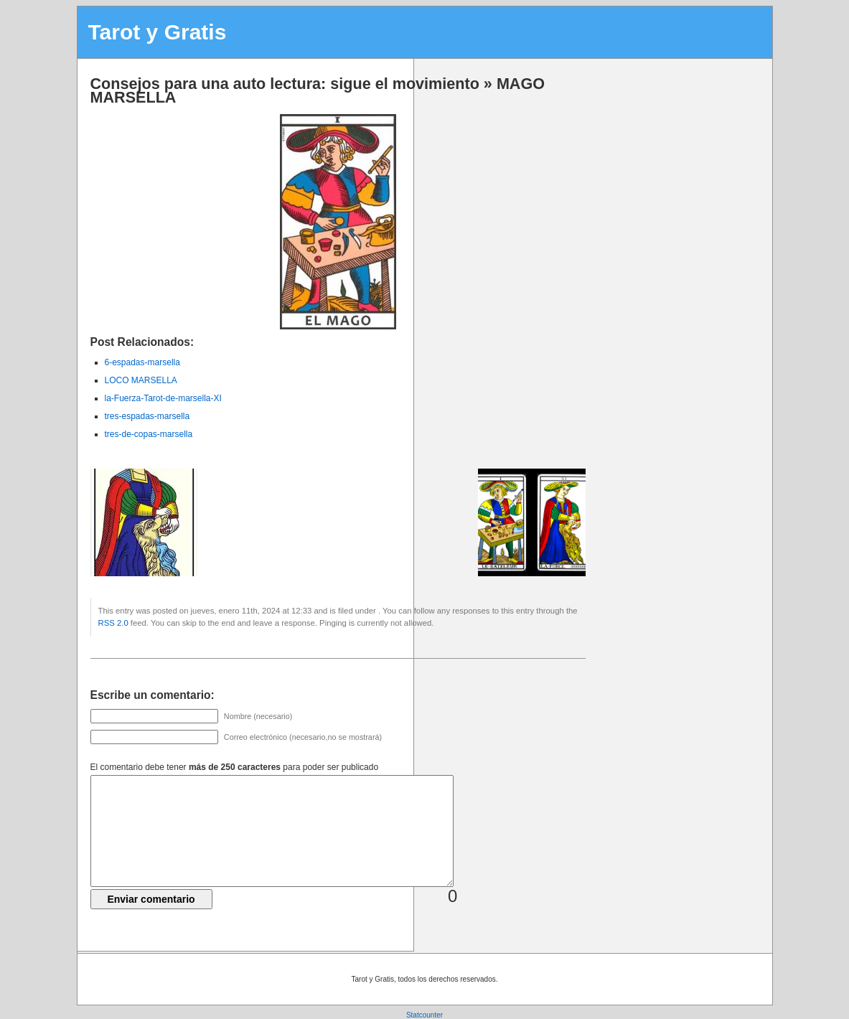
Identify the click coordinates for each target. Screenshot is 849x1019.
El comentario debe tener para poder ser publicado (234, 767)
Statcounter (424, 1015)
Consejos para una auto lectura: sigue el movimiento (284, 84)
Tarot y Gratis (157, 32)
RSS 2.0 (113, 623)
